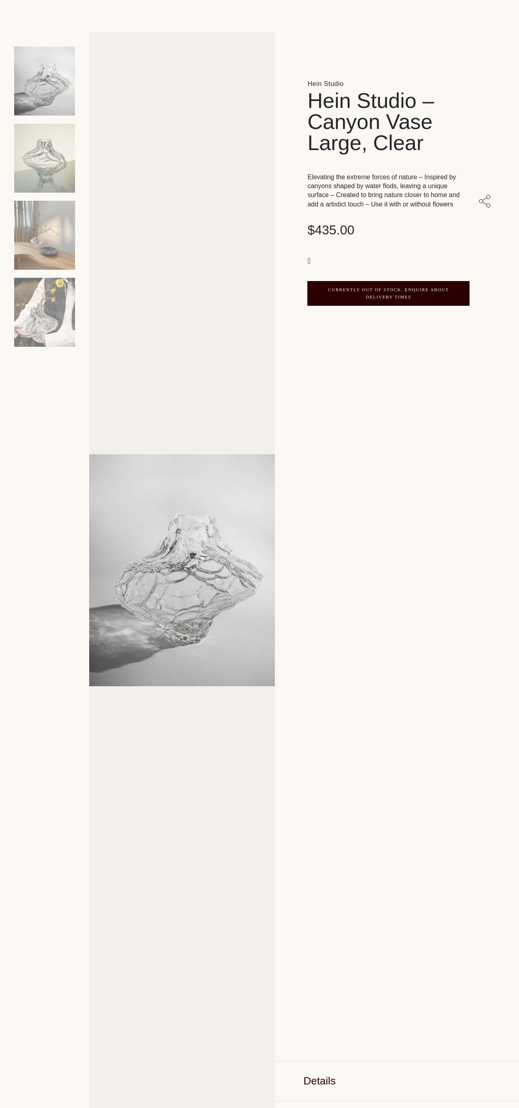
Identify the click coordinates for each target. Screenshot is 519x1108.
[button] (309, 260)
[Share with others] (486, 202)
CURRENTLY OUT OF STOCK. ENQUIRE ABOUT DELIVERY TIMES (388, 293)
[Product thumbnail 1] (44, 158)
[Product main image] (44, 81)
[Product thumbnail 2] (44, 235)
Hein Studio (325, 83)
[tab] (397, 1081)
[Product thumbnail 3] (44, 312)
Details (319, 1081)
